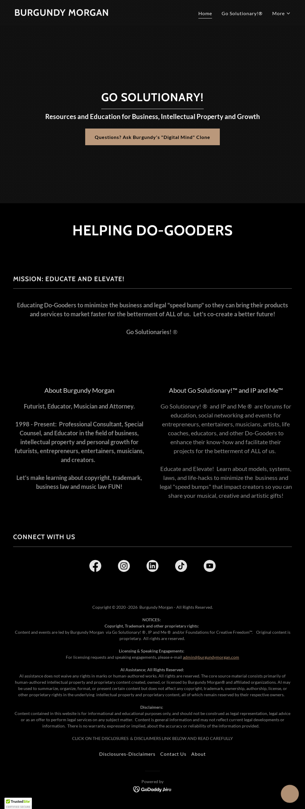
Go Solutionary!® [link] (242, 13)
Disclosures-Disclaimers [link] (127, 754)
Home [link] (205, 13)
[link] (61, 14)
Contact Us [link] (173, 754)
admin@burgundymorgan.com (211, 657)
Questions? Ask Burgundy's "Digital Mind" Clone (152, 137)
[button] (281, 13)
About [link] (198, 754)
